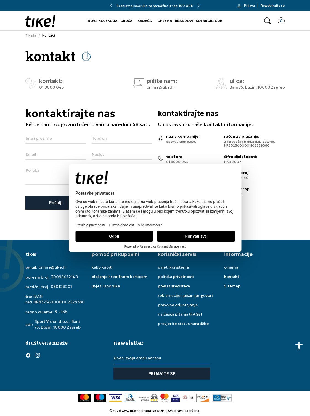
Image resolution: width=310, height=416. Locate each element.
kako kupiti (102, 267)
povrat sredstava (174, 286)
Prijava (249, 5)
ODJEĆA (145, 21)
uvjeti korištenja (173, 267)
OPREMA (164, 21)
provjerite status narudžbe (183, 323)
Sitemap (232, 286)
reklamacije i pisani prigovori (185, 295)
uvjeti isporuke (106, 286)
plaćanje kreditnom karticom (119, 276)
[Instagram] (38, 355)
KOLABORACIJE (209, 21)
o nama (231, 267)
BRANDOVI (184, 21)
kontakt (231, 276)
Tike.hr (30, 35)
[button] (267, 20)
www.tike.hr (131, 411)
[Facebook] (28, 355)
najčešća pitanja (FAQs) (180, 314)
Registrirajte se (273, 5)
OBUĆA (126, 21)
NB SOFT (159, 411)
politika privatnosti (176, 276)
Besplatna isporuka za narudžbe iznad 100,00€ (155, 6)
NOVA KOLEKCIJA (103, 21)
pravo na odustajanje (178, 304)
